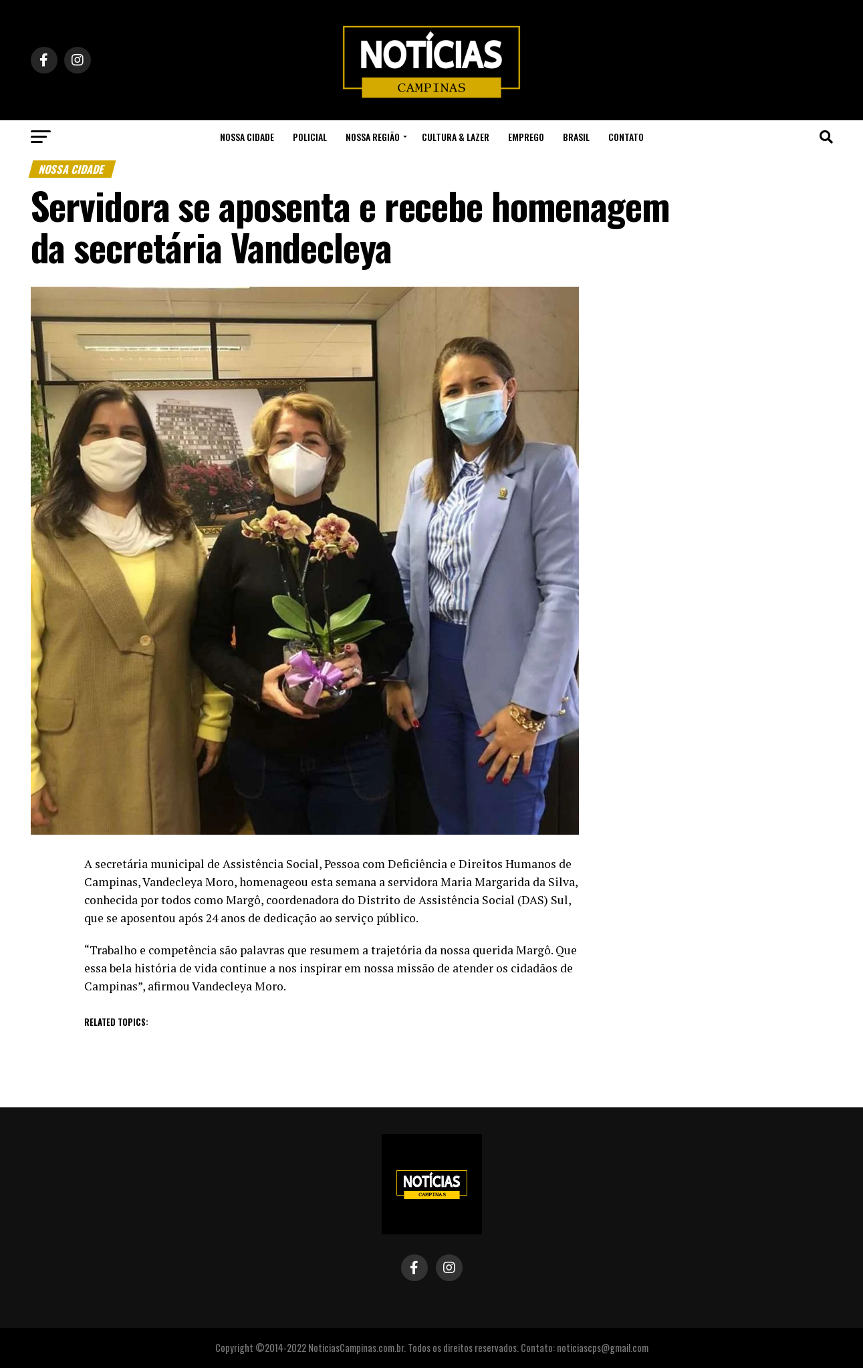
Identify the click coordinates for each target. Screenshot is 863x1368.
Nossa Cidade (247, 137)
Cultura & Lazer (455, 137)
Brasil (576, 137)
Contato (626, 137)
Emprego (526, 137)
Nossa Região (373, 137)
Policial (310, 137)
